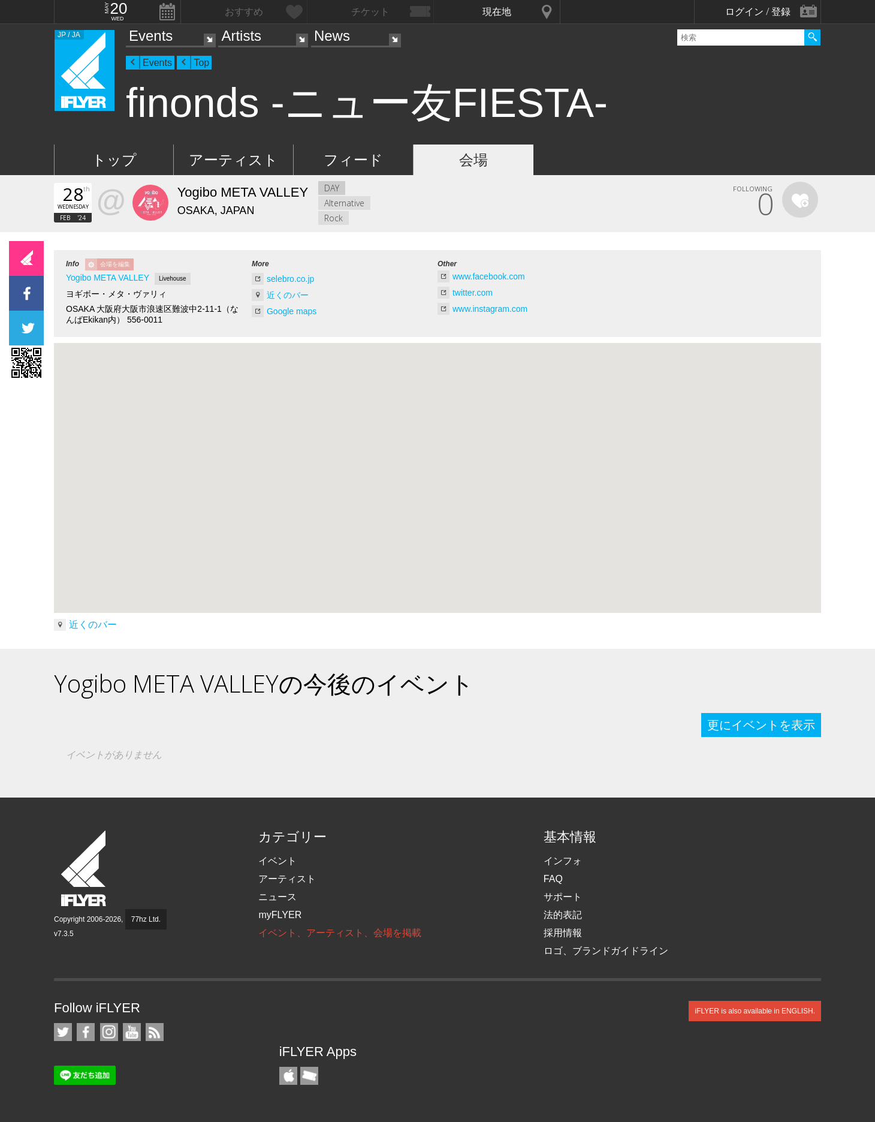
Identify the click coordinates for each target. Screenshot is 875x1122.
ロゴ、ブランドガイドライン (606, 951)
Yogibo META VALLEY (107, 277)
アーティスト (233, 160)
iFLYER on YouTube (132, 1032)
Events (151, 36)
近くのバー (288, 295)
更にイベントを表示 (761, 725)
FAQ (553, 879)
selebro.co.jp (290, 279)
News (332, 36)
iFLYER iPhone (288, 1076)
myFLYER (279, 915)
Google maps (291, 311)
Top (201, 63)
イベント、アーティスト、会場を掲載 (339, 933)
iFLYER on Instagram (109, 1032)
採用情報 (563, 933)
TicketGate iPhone (309, 1076)
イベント (277, 861)
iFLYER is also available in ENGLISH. (755, 1011)
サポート (563, 897)
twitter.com (472, 292)
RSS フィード (155, 1032)
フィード (353, 160)
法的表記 (563, 915)
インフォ (563, 861)
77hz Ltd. (146, 919)
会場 (473, 160)
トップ (114, 160)
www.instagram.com (489, 309)
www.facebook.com (488, 276)
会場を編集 (115, 264)
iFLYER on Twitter (63, 1032)
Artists (241, 36)
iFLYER (84, 868)
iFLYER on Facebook (86, 1032)
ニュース (277, 897)
